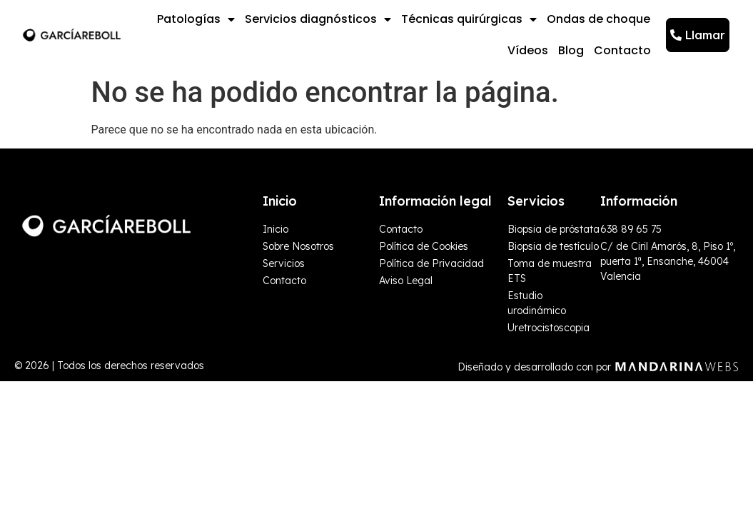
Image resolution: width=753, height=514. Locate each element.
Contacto (622, 50)
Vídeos (527, 50)
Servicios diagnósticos (318, 19)
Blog (571, 50)
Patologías (196, 19)
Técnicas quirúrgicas (469, 19)
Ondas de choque (598, 19)
